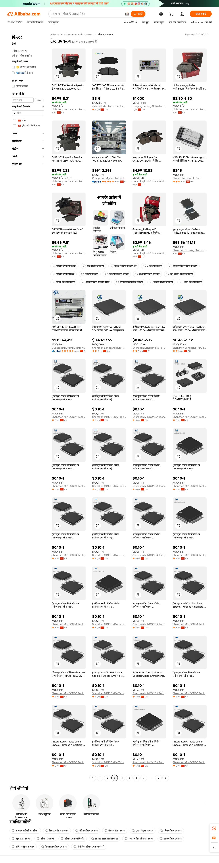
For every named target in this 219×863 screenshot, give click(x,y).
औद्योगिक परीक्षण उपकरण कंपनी (89, 846)
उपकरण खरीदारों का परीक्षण (129, 282)
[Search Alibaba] (87, 14)
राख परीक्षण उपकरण (93, 266)
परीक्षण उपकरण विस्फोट (72, 838)
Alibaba (54, 34)
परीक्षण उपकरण (89, 274)
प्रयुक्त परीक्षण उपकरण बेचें (124, 266)
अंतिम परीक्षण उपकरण (191, 282)
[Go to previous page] (92, 778)
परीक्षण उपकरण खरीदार (64, 266)
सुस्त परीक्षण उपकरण (142, 830)
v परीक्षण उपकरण (152, 266)
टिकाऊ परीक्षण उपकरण (161, 282)
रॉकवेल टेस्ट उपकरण (115, 830)
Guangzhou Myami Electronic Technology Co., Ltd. (109, 178)
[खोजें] (138, 14)
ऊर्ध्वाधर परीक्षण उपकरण (147, 274)
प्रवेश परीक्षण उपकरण (171, 830)
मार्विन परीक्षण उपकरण (23, 846)
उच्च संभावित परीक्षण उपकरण (139, 838)
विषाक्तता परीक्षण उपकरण (54, 846)
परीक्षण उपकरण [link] (105, 34)
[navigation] (27, 407)
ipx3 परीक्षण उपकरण (171, 838)
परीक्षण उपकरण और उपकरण (78, 34)
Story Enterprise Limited (186, 178)
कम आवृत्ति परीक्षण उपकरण (179, 274)
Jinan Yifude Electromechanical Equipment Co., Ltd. (109, 106)
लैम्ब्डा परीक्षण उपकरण (64, 282)
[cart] (172, 14)
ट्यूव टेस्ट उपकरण (21, 838)
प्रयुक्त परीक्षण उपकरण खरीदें (95, 282)
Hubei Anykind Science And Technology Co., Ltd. (69, 109)
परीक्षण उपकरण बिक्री (63, 274)
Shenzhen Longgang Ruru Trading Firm (109, 347)
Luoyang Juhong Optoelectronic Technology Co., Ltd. (149, 106)
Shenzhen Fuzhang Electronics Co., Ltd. (190, 250)
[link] (214, 828)
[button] (127, 14)
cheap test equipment (104, 838)
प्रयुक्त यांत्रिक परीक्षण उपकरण (183, 266)
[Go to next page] (165, 778)
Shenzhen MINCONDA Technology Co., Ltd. (69, 416)
